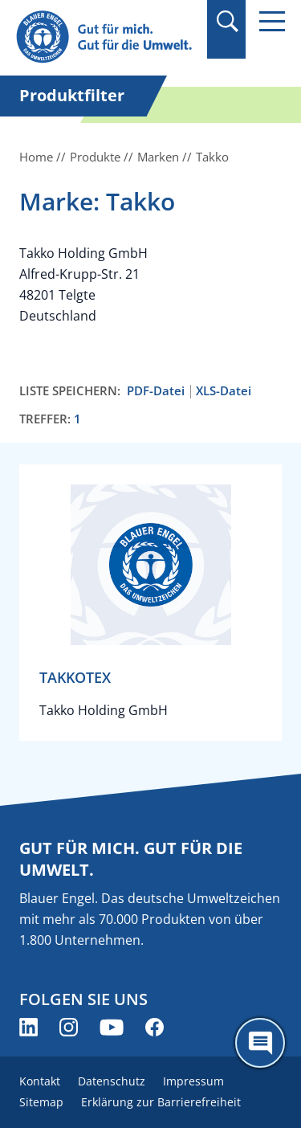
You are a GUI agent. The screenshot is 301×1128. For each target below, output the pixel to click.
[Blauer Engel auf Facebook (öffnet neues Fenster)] (154, 1027)
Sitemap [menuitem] (41, 1102)
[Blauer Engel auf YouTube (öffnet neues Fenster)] (112, 1027)
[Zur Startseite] (106, 37)
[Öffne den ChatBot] (260, 1043)
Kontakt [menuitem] (39, 1081)
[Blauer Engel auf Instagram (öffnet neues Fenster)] (68, 1027)
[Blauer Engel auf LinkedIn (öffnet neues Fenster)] (28, 1027)
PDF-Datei (156, 391)
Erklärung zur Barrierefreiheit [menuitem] (161, 1102)
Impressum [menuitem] (193, 1081)
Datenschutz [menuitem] (111, 1081)
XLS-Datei (223, 391)
